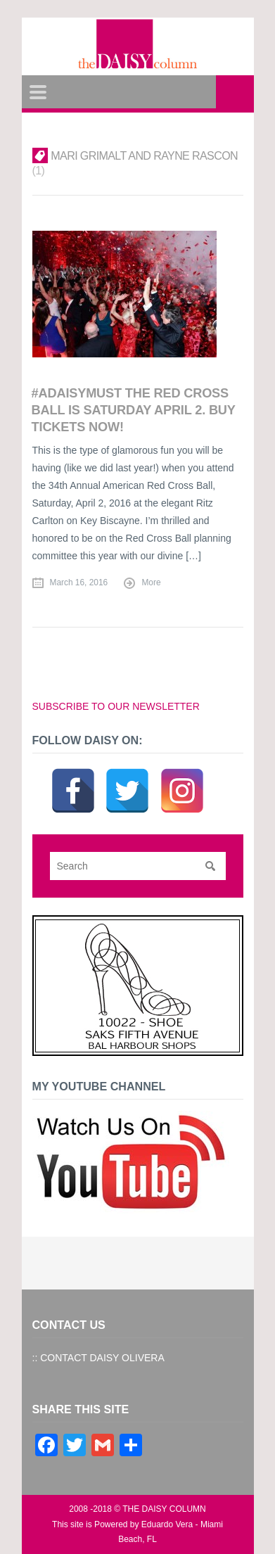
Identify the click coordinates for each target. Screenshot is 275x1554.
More (150, 582)
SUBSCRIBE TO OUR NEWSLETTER (116, 706)
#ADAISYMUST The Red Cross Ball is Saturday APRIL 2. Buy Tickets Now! (134, 409)
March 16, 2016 (79, 582)
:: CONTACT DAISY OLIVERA (98, 1357)
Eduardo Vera (167, 1524)
